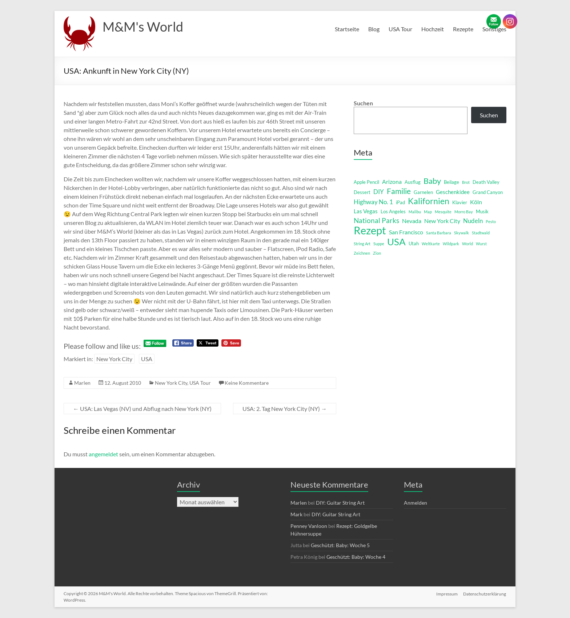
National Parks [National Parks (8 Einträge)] (376, 220)
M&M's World (143, 27)
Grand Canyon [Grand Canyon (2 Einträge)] (488, 192)
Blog (374, 28)
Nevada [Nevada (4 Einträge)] (411, 220)
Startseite (347, 28)
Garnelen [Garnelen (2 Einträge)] (423, 192)
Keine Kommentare (247, 383)
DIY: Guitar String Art (340, 503)
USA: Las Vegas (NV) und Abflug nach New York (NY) (142, 408)
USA (146, 358)
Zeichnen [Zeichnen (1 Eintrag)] (362, 253)
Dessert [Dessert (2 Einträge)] (362, 192)
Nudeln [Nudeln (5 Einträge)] (473, 221)
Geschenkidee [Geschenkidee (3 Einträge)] (453, 192)
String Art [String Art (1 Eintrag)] (362, 243)
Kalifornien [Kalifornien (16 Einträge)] (428, 201)
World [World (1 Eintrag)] (467, 243)
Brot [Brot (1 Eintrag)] (466, 182)
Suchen (363, 103)
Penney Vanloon (308, 526)
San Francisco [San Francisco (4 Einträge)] (406, 232)
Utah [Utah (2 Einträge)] (414, 243)
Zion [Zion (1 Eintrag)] (377, 253)
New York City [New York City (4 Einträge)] (442, 220)
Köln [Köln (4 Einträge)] (476, 201)
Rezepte (463, 28)
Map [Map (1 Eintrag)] (428, 211)
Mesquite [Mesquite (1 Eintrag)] (443, 211)
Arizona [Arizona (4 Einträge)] (392, 181)
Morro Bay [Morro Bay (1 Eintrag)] (463, 211)
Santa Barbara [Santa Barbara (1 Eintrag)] (438, 232)
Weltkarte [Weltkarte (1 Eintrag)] (431, 243)
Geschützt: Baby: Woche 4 (355, 557)
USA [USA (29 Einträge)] (396, 241)
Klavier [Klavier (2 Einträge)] (459, 202)
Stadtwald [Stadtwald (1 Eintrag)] (481, 232)
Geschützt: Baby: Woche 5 (340, 545)
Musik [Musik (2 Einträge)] (482, 211)
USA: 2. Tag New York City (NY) (284, 408)
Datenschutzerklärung (484, 593)
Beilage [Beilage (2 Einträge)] (451, 182)
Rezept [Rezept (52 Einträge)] (370, 230)
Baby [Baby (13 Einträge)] (432, 181)
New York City (114, 358)
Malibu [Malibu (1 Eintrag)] (415, 211)
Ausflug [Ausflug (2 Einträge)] (413, 182)
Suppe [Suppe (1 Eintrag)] (378, 243)
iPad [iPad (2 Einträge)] (400, 202)
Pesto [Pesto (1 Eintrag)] (491, 221)
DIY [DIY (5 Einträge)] (378, 191)
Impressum (447, 593)
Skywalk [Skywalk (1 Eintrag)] (461, 232)
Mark (296, 514)
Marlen (82, 383)
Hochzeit (432, 28)
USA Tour (400, 28)
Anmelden (415, 503)
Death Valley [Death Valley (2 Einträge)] (486, 182)
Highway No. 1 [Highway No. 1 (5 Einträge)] (373, 202)
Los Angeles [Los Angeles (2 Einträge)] (393, 211)
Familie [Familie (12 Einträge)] (399, 191)
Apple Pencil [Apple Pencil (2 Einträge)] (366, 182)
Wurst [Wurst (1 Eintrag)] (481, 243)
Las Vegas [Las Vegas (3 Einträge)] (366, 211)
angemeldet (103, 454)
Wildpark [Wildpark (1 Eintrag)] (451, 243)
